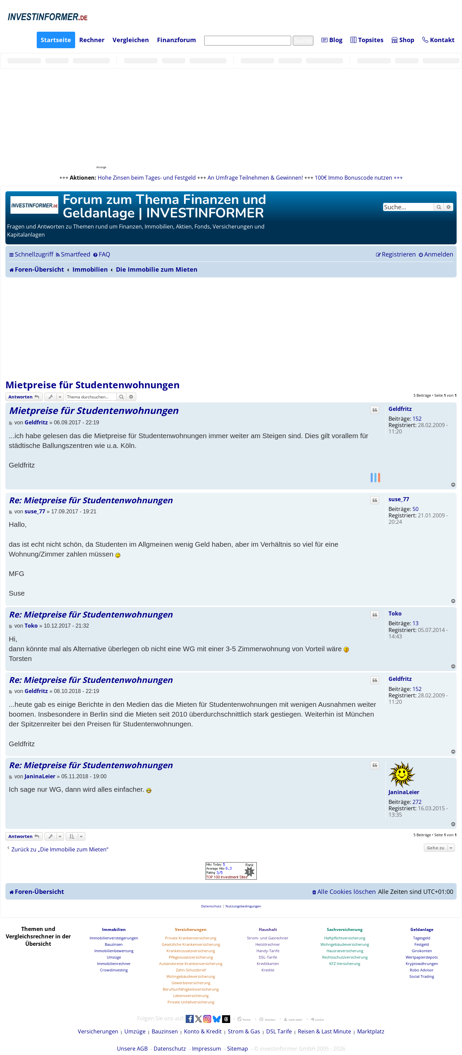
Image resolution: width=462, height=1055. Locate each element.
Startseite (56, 40)
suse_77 (399, 499)
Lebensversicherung (191, 995)
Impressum (206, 1048)
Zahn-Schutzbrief (191, 969)
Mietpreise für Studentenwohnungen (92, 384)
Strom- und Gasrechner (267, 937)
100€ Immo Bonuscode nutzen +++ (359, 177)
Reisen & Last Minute (324, 1031)
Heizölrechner (267, 944)
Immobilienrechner (114, 963)
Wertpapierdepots (422, 957)
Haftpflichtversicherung (344, 937)
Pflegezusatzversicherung (191, 957)
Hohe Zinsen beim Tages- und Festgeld (147, 177)
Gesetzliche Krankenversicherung (191, 944)
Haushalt (268, 929)
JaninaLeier (404, 792)
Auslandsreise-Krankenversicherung (190, 963)
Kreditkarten (268, 963)
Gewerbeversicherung (191, 982)
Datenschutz (170, 1048)
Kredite (267, 969)
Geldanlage (421, 929)
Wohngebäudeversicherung (190, 976)
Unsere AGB (132, 1048)
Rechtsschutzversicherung (345, 957)
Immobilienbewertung (113, 950)
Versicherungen (191, 929)
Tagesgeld (421, 937)
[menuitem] (72, 254)
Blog (331, 40)
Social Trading (421, 976)
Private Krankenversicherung (190, 937)
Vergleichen (131, 40)
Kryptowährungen (422, 963)
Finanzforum (176, 40)
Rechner (91, 40)
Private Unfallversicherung (190, 1001)
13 (415, 623)
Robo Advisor (422, 969)
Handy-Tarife (267, 950)
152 (417, 418)
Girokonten (422, 950)
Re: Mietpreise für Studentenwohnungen (91, 500)
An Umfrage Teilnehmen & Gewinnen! (255, 177)
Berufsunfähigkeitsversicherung (191, 989)
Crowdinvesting (114, 969)
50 (415, 509)
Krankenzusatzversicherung (190, 950)
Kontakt (438, 40)
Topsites (366, 40)
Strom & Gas (244, 1031)
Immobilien (114, 929)
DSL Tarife (279, 1031)
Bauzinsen (114, 944)
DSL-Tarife (268, 957)
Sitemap (237, 1048)
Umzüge (114, 957)
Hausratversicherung (345, 950)
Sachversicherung (345, 929)
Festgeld (421, 944)
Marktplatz (370, 1031)
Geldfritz (400, 409)
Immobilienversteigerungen (114, 937)
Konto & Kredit (203, 1031)
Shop (403, 40)
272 (417, 802)
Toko (395, 613)
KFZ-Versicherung (344, 963)
